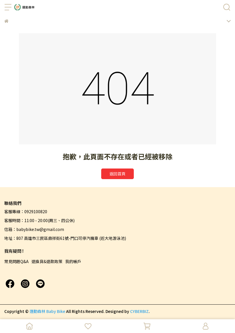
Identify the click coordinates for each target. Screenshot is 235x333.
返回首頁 (117, 174)
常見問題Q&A (16, 261)
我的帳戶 (73, 261)
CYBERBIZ (139, 311)
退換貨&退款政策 (46, 261)
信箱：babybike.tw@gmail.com (34, 229)
